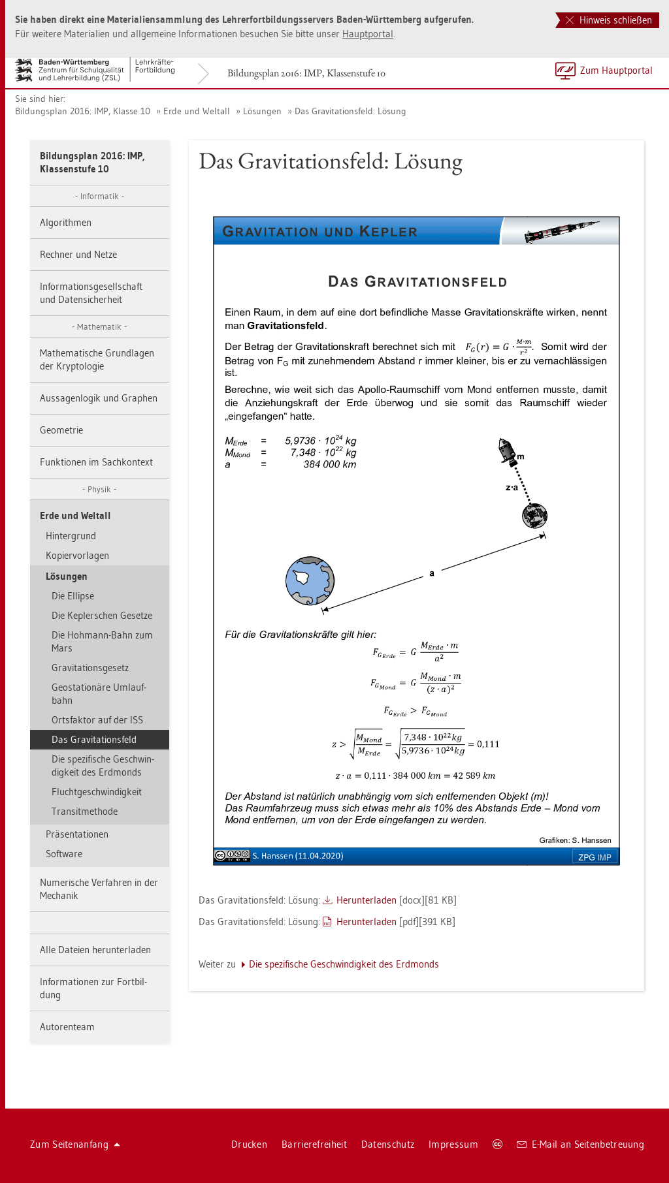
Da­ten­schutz (387, 1144)
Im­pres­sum (453, 1144)
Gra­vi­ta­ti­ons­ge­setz (90, 667)
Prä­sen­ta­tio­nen (77, 834)
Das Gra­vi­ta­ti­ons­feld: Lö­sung (350, 111)
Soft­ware (64, 853)
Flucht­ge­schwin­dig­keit (97, 791)
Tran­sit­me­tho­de (85, 811)
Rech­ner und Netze (78, 254)
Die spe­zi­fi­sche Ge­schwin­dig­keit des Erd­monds (103, 765)
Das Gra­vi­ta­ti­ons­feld (94, 739)
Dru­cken (249, 1144)
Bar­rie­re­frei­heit (314, 1144)
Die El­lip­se (73, 596)
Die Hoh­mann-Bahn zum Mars (102, 641)
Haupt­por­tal (367, 33)
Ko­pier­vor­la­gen (77, 555)
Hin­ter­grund (71, 535)
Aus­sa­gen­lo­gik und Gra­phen (98, 398)
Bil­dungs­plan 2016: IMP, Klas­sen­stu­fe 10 (306, 72)
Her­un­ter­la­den (366, 900)
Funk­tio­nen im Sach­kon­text (96, 462)
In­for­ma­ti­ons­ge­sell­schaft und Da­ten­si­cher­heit (91, 293)
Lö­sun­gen (262, 111)
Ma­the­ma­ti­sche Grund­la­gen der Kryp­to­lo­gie (97, 359)
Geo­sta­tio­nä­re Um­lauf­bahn (99, 693)
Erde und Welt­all (196, 111)
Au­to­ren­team (67, 1026)
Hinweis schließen (609, 20)
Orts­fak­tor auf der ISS (97, 720)
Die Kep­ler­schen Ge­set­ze (102, 615)
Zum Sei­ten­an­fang (75, 1144)
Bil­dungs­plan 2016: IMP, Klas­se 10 (82, 111)
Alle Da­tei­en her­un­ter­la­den (95, 949)
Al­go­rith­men (65, 222)
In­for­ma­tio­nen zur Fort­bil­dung (93, 988)
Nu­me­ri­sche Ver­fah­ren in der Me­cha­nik (99, 889)
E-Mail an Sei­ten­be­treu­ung (580, 1144)
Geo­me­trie (61, 430)
